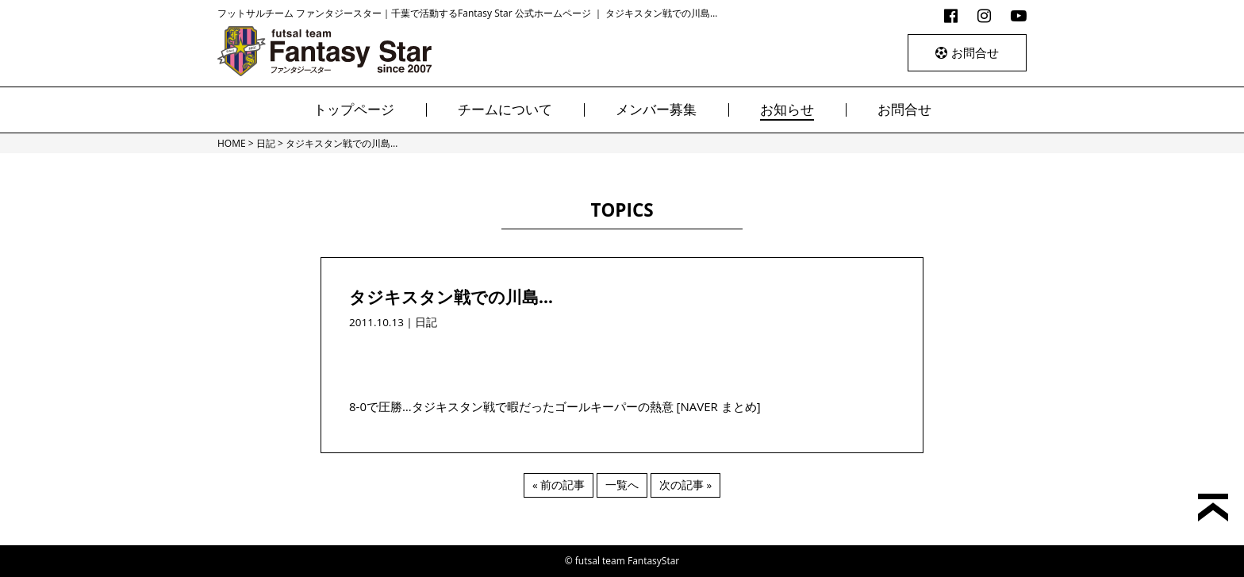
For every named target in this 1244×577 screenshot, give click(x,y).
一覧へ (622, 485)
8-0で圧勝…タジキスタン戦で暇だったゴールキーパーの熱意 (511, 406)
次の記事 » (685, 485)
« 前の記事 (558, 485)
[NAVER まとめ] (719, 406)
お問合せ (967, 52)
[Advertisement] (622, 355)
